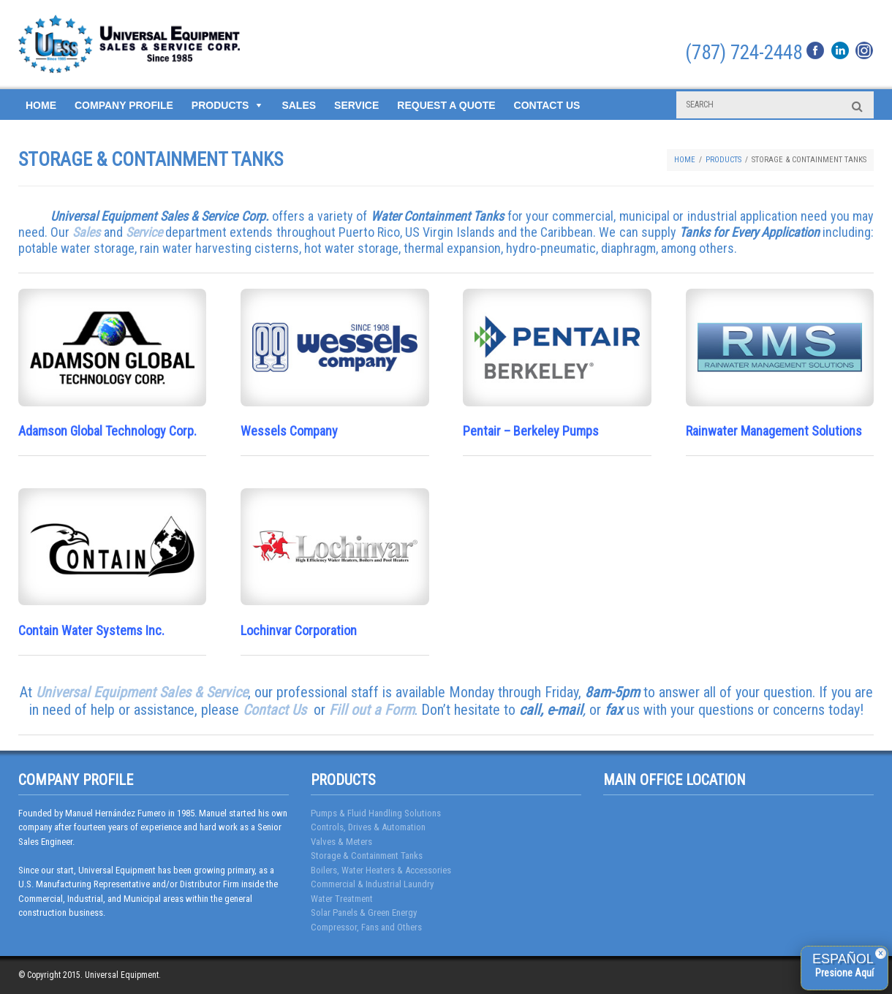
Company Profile (124, 105)
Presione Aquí (844, 973)
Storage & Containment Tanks (367, 855)
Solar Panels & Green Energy (364, 912)
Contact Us (547, 105)
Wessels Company (289, 431)
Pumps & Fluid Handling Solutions (376, 813)
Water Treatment (342, 898)
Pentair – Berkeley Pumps (531, 431)
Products (220, 105)
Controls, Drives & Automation (368, 827)
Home (41, 105)
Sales (298, 105)
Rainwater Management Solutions (774, 431)
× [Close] (880, 953)
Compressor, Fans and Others (366, 927)
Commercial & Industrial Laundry (372, 884)
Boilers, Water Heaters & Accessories (381, 870)
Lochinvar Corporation (299, 630)
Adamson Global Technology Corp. (107, 431)
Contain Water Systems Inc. (91, 630)
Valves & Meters (341, 841)
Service (356, 105)
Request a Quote (446, 105)
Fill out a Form (372, 709)
